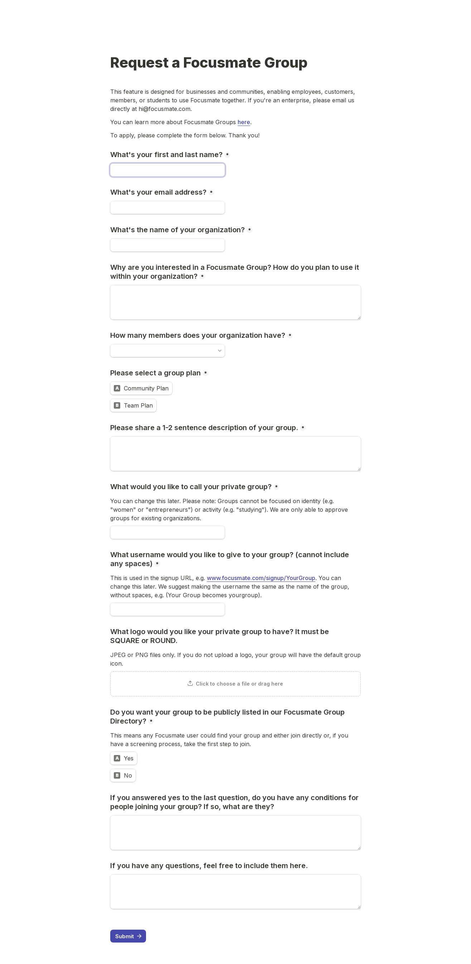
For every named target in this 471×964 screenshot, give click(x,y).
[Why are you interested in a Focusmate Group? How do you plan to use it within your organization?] (235, 302)
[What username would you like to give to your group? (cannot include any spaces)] (167, 609)
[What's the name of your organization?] (167, 245)
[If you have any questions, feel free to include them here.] (235, 892)
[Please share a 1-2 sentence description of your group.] (235, 454)
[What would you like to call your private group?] (167, 532)
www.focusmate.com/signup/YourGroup (261, 577)
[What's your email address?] (167, 207)
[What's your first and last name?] (167, 170)
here (244, 122)
